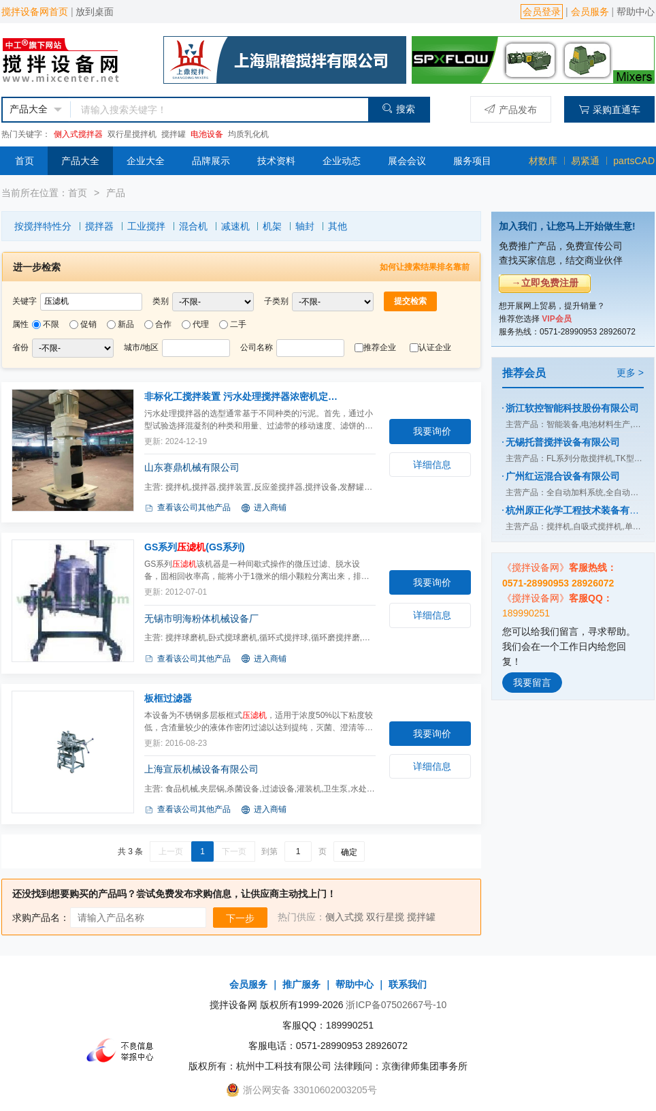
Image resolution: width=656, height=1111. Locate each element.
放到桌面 (95, 11)
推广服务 (301, 984)
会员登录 (542, 11)
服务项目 (472, 160)
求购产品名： (40, 917)
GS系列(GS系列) (194, 547)
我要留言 (532, 682)
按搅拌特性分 (42, 226)
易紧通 (585, 160)
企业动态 (342, 160)
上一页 (171, 851)
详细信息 (432, 464)
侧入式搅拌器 (78, 134)
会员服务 (590, 11)
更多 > (630, 372)
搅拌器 (99, 226)
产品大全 (80, 160)
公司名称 (256, 347)
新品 (126, 324)
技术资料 (276, 160)
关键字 (24, 301)
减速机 (235, 226)
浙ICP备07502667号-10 (396, 1004)
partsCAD (634, 160)
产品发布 (511, 109)
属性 (20, 324)
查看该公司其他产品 (187, 508)
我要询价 (432, 431)
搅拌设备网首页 (34, 11)
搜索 (398, 108)
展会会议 (407, 160)
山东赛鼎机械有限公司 (192, 467)
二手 (238, 324)
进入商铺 (263, 508)
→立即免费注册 (545, 282)
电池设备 (207, 134)
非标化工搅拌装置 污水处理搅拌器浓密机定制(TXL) (245, 396)
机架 (272, 226)
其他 (337, 226)
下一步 (240, 918)
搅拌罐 (173, 134)
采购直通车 (609, 109)
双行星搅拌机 (132, 134)
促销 (88, 324)
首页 (24, 160)
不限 (51, 324)
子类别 (276, 301)
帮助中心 (636, 11)
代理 (201, 324)
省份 (20, 347)
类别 (160, 301)
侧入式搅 (344, 916)
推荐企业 (379, 347)
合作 (163, 324)
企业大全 (146, 160)
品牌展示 (211, 160)
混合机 (193, 226)
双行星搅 (385, 916)
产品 (115, 192)
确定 (349, 852)
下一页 (234, 851)
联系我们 (408, 984)
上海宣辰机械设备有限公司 (201, 769)
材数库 (543, 160)
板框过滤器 (168, 698)
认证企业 (435, 347)
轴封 (304, 226)
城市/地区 (141, 347)
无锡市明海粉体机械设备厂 (201, 618)
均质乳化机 (248, 134)
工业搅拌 (146, 226)
